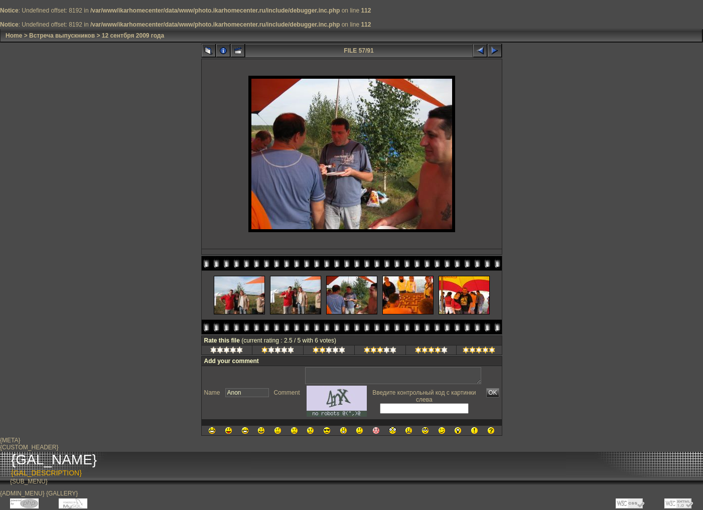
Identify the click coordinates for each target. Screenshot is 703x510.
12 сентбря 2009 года (133, 35)
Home (14, 35)
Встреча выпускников (62, 35)
